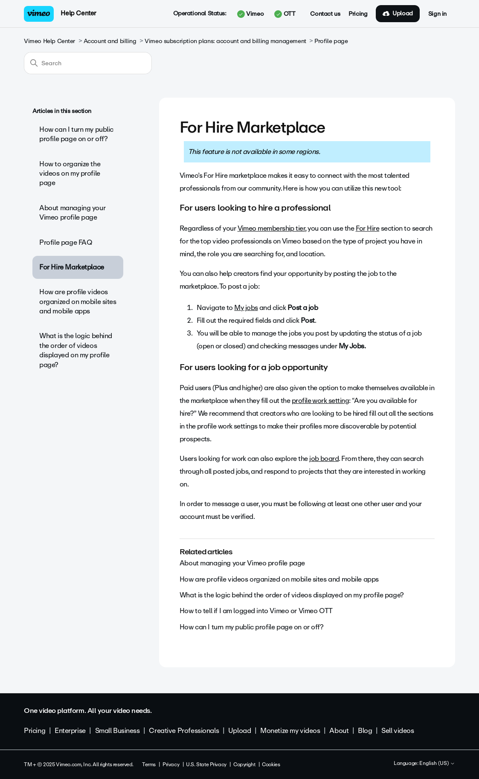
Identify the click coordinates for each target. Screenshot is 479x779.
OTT (284, 14)
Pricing (357, 14)
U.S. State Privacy (206, 764)
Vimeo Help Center (49, 41)
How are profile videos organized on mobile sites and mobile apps (77, 301)
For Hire (368, 228)
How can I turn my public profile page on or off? (76, 134)
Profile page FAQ (65, 242)
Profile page (331, 41)
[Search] (87, 63)
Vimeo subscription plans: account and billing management (225, 41)
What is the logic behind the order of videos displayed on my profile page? (75, 350)
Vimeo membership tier (271, 228)
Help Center (78, 13)
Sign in (437, 14)
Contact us (325, 14)
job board (324, 458)
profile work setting (320, 400)
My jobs (246, 307)
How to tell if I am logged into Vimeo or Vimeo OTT (256, 611)
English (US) (437, 764)
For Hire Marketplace (71, 267)
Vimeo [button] (250, 14)
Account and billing (110, 41)
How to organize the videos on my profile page (69, 173)
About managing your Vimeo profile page (72, 212)
